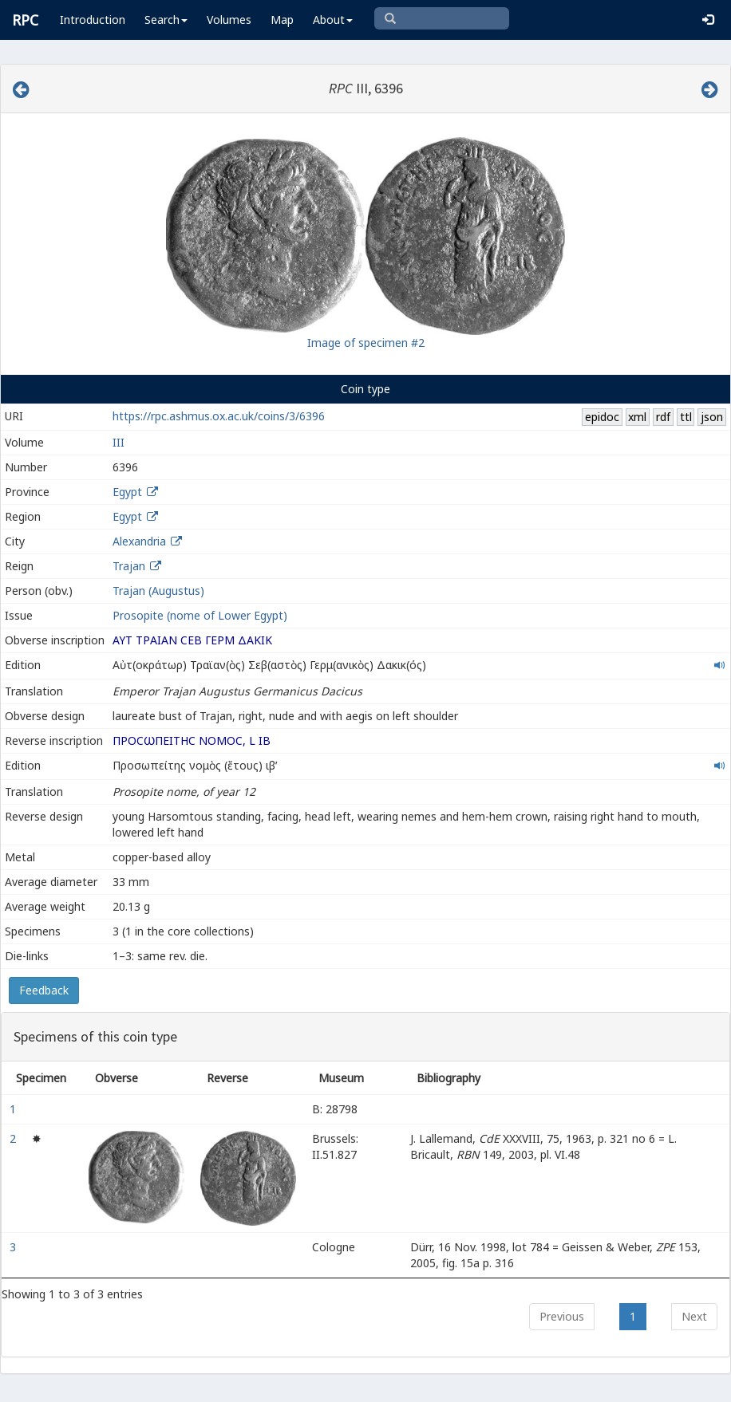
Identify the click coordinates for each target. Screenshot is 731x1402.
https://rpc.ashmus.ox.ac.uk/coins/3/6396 (219, 415)
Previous (561, 1316)
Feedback (44, 990)
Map (282, 19)
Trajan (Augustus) (158, 590)
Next (694, 1316)
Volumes (229, 19)
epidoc (602, 416)
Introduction (92, 19)
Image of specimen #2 (366, 342)
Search (166, 19)
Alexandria (139, 541)
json (712, 416)
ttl (686, 416)
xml (637, 416)
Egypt (127, 491)
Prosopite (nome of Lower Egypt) (200, 615)
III (118, 442)
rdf (663, 416)
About (333, 19)
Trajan (129, 565)
